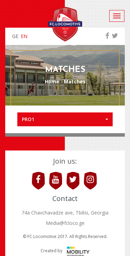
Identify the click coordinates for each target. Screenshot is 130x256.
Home (52, 81)
